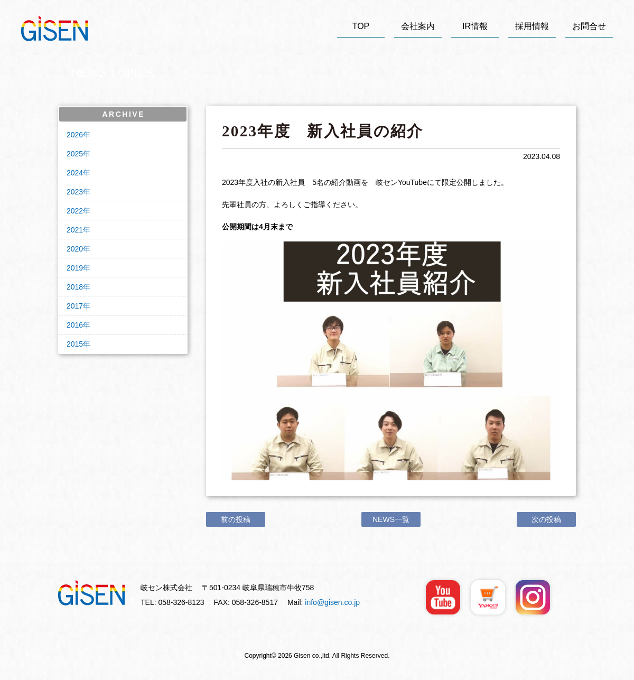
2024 (75, 173)
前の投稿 (235, 519)
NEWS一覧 (390, 519)
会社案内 (418, 26)
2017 (75, 306)
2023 (75, 192)
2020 (75, 249)
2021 (75, 230)
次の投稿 (546, 519)
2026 (75, 135)
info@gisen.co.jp (332, 602)
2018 (75, 287)
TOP (361, 26)
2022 (75, 211)
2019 (75, 268)
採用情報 (532, 26)
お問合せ (589, 26)
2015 (75, 344)
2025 (75, 154)
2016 (75, 325)
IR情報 (475, 26)
